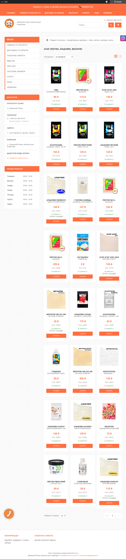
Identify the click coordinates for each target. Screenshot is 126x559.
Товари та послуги (57, 40)
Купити (56, 109)
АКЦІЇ (96, 13)
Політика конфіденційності (88, 555)
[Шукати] (111, 25)
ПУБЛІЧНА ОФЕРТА (16, 55)
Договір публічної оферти (45, 540)
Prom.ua (75, 553)
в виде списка (120, 57)
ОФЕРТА (85, 13)
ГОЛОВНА (11, 13)
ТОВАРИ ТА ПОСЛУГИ (29, 13)
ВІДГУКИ (11, 61)
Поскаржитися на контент (69, 555)
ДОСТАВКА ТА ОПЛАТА (54, 13)
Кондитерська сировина (77, 40)
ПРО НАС (11, 66)
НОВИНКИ (107, 13)
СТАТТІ (10, 77)
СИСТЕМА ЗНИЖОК (16, 71)
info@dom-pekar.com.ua (19, 158)
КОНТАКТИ (73, 13)
